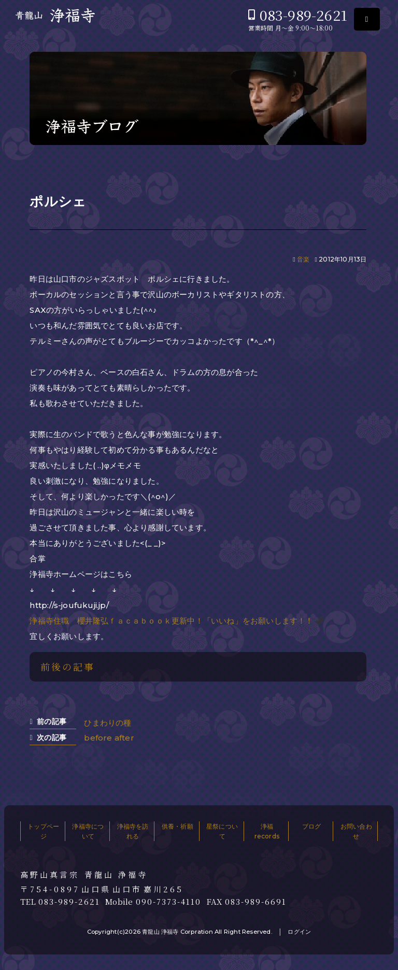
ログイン (299, 931)
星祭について (222, 831)
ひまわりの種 (107, 723)
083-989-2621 (303, 15)
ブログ (311, 826)
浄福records (266, 831)
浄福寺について (88, 831)
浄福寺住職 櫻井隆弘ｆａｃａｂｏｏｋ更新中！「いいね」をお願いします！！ (171, 621)
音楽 (303, 259)
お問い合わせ (356, 831)
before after (109, 738)
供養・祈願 (177, 826)
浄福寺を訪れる (133, 831)
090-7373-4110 (168, 901)
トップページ (43, 831)
